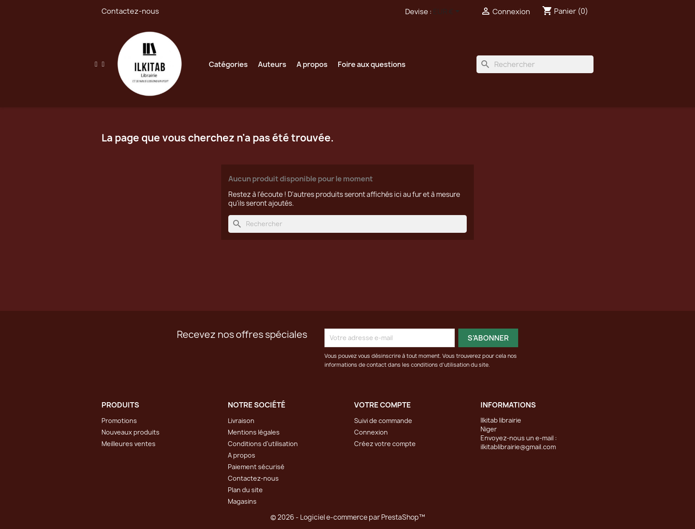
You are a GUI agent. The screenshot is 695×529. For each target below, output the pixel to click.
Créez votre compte (385, 443)
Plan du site (245, 490)
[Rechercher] (534, 64)
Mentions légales (254, 432)
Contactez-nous (130, 11)
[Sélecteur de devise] (448, 12)
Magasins (242, 501)
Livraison (241, 420)
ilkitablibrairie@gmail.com (518, 447)
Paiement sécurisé (256, 466)
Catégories (228, 64)
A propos (312, 64)
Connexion (371, 432)
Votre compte (382, 405)
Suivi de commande (383, 420)
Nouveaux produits (131, 432)
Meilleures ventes (129, 443)
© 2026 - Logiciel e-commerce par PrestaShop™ (347, 517)
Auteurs (272, 64)
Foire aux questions (372, 64)
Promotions (119, 420)
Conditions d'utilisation (263, 443)
